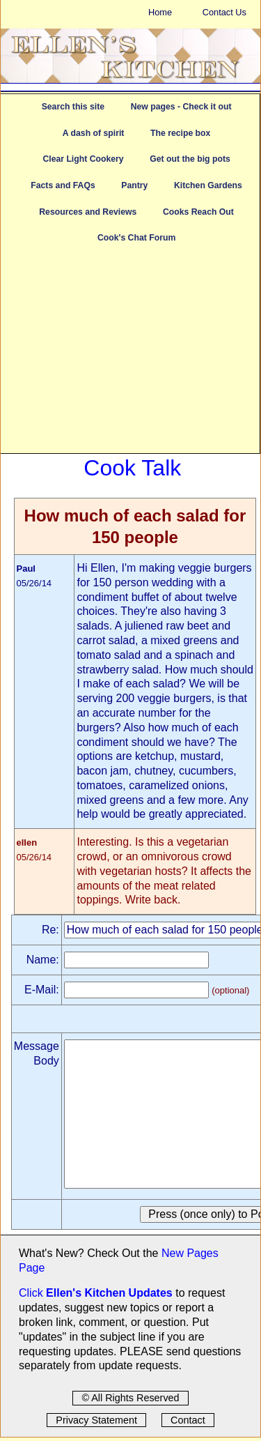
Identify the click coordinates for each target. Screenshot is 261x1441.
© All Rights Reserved (130, 1397)
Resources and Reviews (87, 212)
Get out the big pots (190, 159)
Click (32, 1293)
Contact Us (224, 12)
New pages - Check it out (181, 107)
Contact (188, 1420)
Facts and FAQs (63, 185)
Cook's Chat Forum (136, 238)
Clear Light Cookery (82, 159)
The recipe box (180, 133)
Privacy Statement (96, 1420)
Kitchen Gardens (208, 185)
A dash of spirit (94, 133)
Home (160, 12)
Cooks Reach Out (198, 212)
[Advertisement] (130, 355)
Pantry (134, 185)
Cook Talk (132, 467)
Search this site (73, 107)
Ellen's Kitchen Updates (109, 1293)
